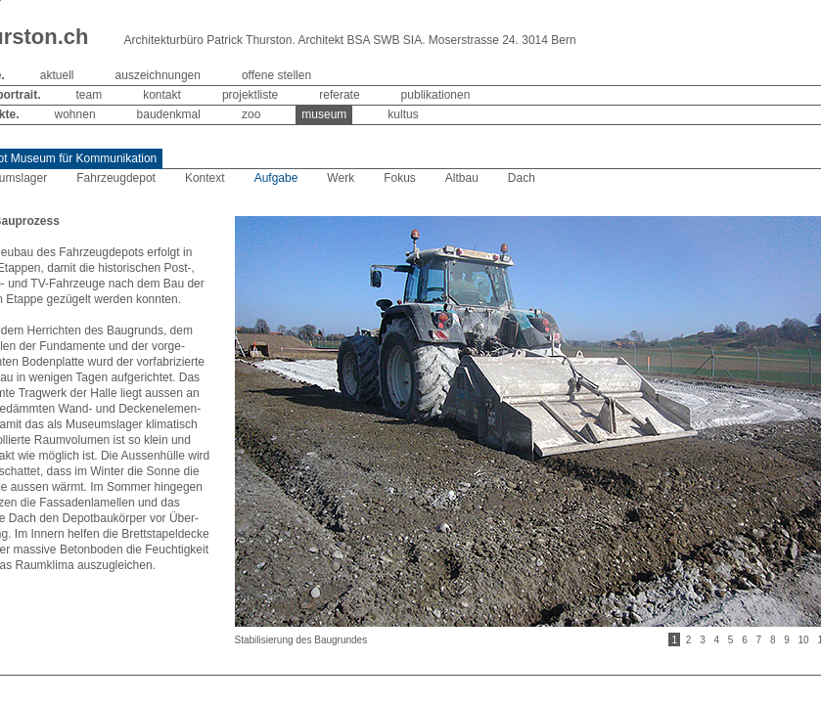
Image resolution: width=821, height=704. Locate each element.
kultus (403, 114)
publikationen (436, 95)
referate (339, 95)
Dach (521, 178)
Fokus (400, 178)
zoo (251, 114)
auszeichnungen (158, 75)
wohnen (75, 114)
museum (323, 114)
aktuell (57, 75)
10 (803, 640)
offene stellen (276, 75)
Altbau (462, 178)
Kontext (205, 178)
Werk (340, 178)
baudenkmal (169, 114)
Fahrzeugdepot (116, 178)
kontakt (162, 95)
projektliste (250, 95)
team (89, 95)
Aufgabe (276, 178)
